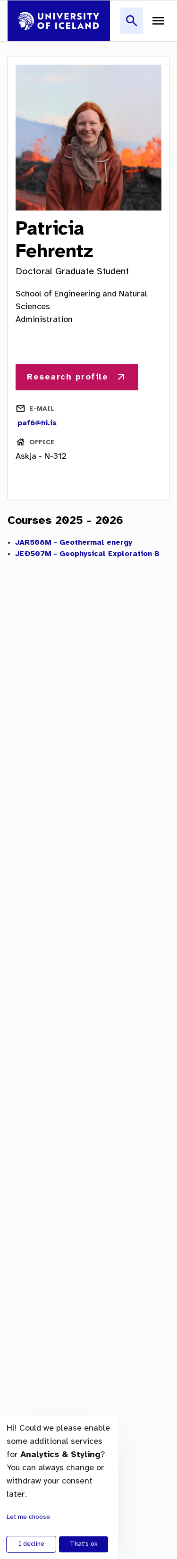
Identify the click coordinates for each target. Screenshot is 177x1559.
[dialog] (59, 1487)
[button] (131, 26)
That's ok (84, 1544)
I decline (31, 1544)
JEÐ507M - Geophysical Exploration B (87, 554)
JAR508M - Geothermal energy (73, 543)
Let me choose (28, 1517)
